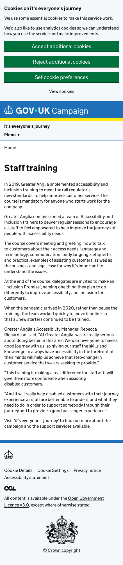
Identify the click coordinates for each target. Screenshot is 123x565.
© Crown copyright (61, 550)
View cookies (61, 91)
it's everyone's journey (27, 126)
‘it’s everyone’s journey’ (36, 420)
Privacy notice (87, 470)
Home (10, 147)
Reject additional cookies (61, 62)
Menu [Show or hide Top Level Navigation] (10, 134)
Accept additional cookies (61, 46)
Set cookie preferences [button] (61, 77)
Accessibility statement (26, 477)
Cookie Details (18, 470)
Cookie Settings (53, 470)
